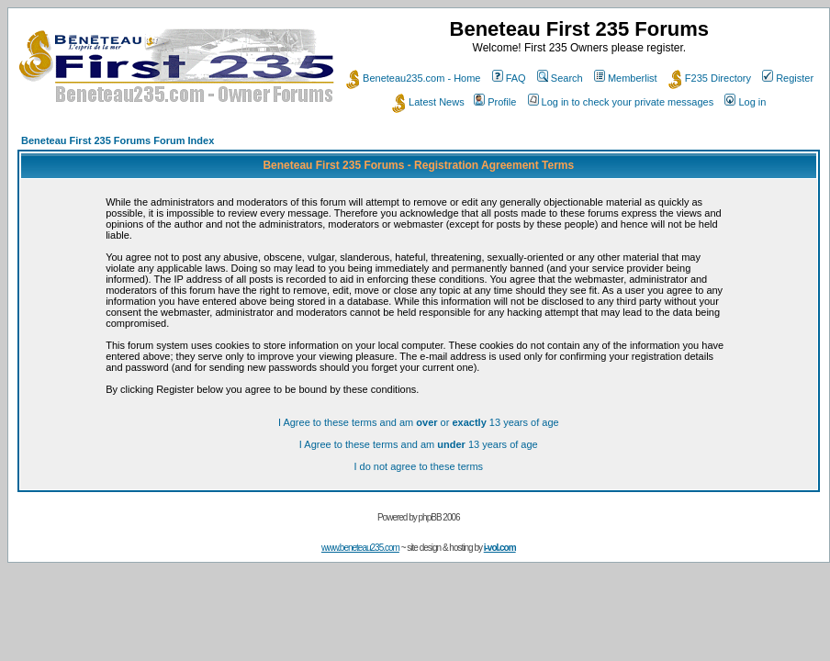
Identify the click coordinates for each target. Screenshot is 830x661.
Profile (495, 101)
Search (560, 78)
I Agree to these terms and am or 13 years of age (418, 422)
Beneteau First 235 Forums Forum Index (117, 140)
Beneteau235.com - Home (413, 78)
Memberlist (625, 78)
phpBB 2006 (439, 517)
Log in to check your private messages (621, 101)
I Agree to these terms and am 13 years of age (418, 444)
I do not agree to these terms (418, 466)
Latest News (428, 101)
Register (787, 78)
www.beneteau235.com (360, 548)
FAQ (509, 78)
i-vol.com (500, 548)
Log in (745, 101)
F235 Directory (709, 78)
